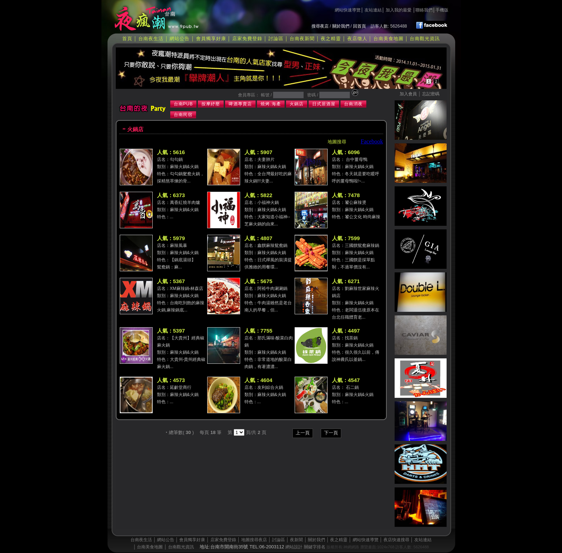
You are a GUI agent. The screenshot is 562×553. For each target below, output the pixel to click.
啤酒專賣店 (240, 103)
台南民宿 (183, 114)
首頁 (127, 38)
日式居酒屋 (323, 103)
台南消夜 (353, 103)
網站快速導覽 (348, 10)
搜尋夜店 (320, 26)
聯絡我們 (424, 10)
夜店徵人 (357, 38)
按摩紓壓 (210, 103)
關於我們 (340, 26)
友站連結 (373, 10)
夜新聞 (296, 539)
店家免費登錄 (247, 38)
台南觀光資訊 (425, 38)
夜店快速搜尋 (396, 539)
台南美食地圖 (388, 38)
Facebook (372, 141)
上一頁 (303, 432)
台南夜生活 (150, 38)
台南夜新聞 (302, 38)
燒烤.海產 (271, 103)
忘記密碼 (430, 93)
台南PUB (183, 103)
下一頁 (331, 432)
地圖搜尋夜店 (254, 539)
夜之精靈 (331, 38)
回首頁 (359, 26)
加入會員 (408, 93)
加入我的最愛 (398, 10)
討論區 (276, 38)
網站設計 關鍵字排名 (305, 546)
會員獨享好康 (211, 38)
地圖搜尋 (337, 141)
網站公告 (180, 38)
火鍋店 (297, 103)
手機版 (441, 10)
